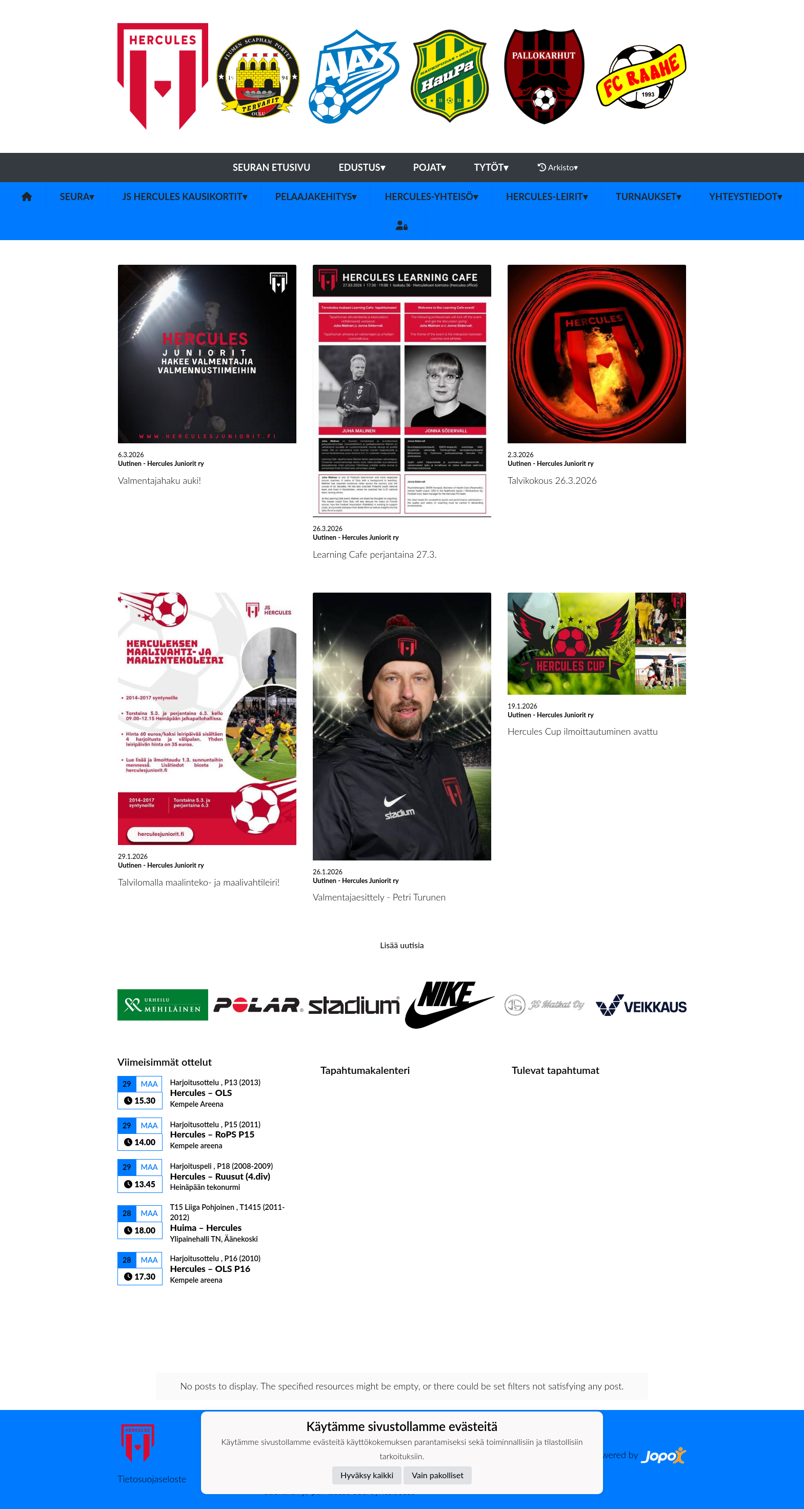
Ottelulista (143, 1303)
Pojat (429, 167)
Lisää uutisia (402, 945)
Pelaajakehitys (316, 196)
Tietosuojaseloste (151, 1478)
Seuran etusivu (272, 167)
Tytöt (491, 167)
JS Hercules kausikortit (184, 196)
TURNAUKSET (648, 196)
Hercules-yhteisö (431, 196)
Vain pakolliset (438, 1475)
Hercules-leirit (547, 196)
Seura (77, 196)
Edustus (361, 167)
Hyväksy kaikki (366, 1475)
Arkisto (558, 167)
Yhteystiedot (745, 196)
